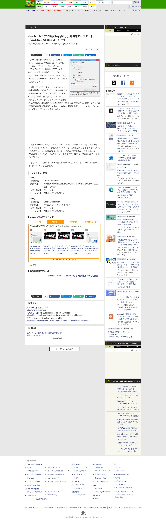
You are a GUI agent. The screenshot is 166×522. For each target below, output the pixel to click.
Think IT (29, 467)
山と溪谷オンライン (80, 485)
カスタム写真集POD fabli (124, 491)
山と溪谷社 (75, 482)
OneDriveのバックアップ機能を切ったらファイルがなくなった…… (128, 436)
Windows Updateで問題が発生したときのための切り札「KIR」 (128, 422)
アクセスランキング (118, 27)
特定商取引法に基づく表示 (133, 507)
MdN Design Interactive (102, 492)
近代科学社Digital (79, 495)
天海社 (118, 467)
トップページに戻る (64, 349)
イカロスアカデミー (101, 482)
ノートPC (37, 222)
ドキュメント (97, 10)
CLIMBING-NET (79, 488)
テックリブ (96, 495)
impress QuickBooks (122, 474)
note (79, 55)
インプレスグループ (115, 507)
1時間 (110, 30)
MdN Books (99, 488)
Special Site (116, 65)
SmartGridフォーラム (54, 467)
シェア (56, 55)
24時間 (118, 30)
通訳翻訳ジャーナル (101, 474)
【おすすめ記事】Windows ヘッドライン (125, 381)
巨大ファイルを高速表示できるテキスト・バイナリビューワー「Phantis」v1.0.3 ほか (128, 96)
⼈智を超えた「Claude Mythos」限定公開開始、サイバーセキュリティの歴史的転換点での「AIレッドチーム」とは (128, 131)
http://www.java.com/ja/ (36, 310)
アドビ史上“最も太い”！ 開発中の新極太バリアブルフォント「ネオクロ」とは (128, 299)
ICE (115, 464)
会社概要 (103, 507)
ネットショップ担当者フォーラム (58, 471)
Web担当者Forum (33, 471)
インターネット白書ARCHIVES (37, 499)
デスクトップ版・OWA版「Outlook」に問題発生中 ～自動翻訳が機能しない (128, 157)
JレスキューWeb (100, 478)
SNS (106, 10)
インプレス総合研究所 (34, 474)
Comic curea (120, 471)
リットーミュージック (81, 467)
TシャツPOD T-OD (80, 474)
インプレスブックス (54, 491)
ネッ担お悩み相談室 (33, 485)
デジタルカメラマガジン (35, 492)
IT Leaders (30, 478)
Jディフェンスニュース (102, 471)
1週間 (128, 30)
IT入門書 (73, 222)
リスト (45, 55)
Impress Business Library (56, 474)
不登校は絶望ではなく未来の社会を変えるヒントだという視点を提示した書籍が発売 (128, 141)
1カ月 (137, 30)
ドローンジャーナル (33, 482)
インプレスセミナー (54, 478)
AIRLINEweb (99, 467)
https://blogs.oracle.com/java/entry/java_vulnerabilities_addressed (55, 315)
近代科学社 (75, 492)
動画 (112, 10)
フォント (120, 10)
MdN (94, 485)
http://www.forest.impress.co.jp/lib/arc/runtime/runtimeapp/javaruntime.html (58, 320)
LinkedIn (91, 55)
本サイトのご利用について (33, 507)
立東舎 (76, 478)
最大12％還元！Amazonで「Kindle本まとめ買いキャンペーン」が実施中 (128, 222)
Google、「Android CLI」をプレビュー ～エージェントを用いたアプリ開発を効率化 (128, 204)
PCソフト (55, 222)
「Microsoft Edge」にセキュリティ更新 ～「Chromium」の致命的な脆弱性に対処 (128, 189)
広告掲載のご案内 (61, 507)
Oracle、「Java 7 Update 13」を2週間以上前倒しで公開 (73, 276)
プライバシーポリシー (91, 507)
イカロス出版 (97, 464)
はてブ (68, 55)
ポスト (38, 55)
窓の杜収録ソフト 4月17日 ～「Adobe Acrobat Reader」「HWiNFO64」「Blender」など (120, 334)
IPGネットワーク (119, 485)
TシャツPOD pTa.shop (124, 488)
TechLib (97, 498)
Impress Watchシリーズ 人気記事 (124, 343)
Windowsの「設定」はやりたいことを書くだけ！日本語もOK (128, 172)
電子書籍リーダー (91, 222)
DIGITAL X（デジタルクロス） (57, 482)
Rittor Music (76, 464)
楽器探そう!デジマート (81, 471)
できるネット (31, 495)
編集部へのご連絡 (75, 507)
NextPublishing (52, 495)
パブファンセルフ (122, 481)
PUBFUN (117, 478)
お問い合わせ (48, 507)
